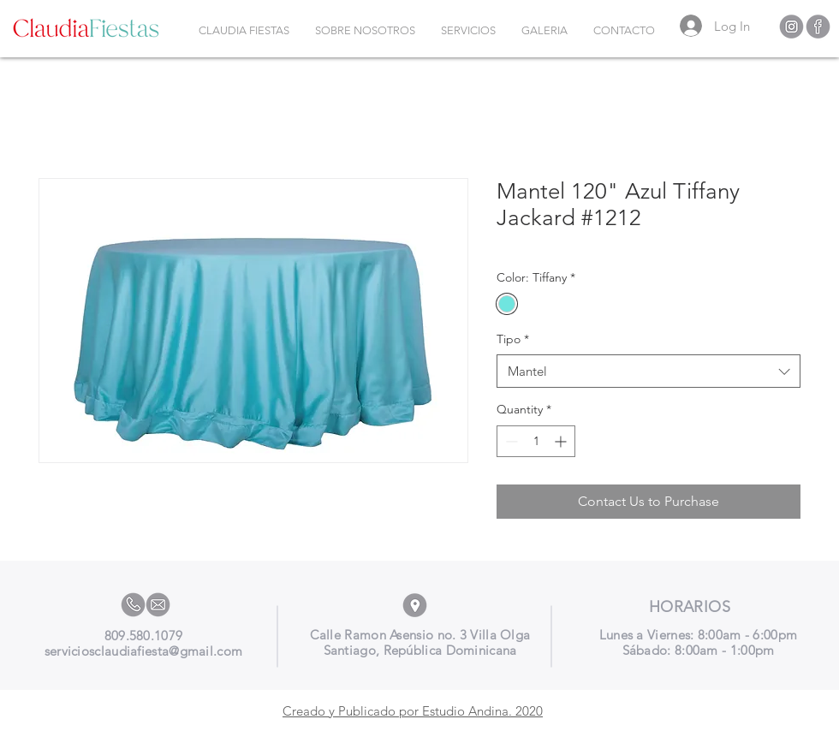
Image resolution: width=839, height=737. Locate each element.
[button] (468, 31)
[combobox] (648, 371)
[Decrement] (510, 441)
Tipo (513, 339)
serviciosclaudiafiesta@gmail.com (144, 651)
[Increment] (562, 441)
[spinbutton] (536, 441)
